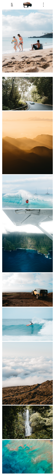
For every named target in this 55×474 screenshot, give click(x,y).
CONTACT (12, 6)
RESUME (12, 5)
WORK (11, 3)
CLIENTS (12, 4)
